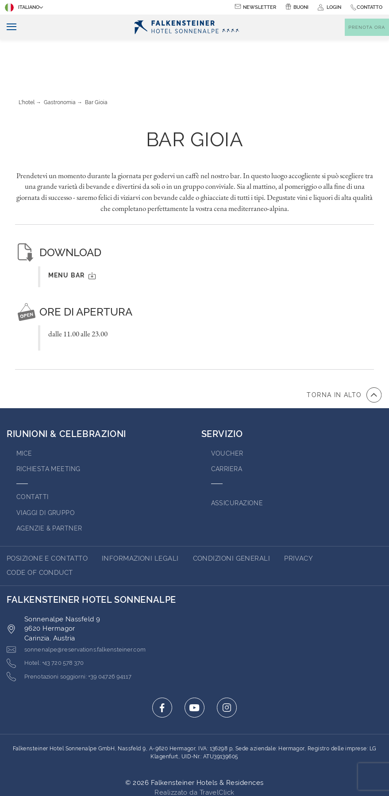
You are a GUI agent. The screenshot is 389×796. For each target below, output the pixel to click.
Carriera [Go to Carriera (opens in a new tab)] (228, 429)
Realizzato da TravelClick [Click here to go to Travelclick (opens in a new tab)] (194, 753)
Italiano (23, 7)
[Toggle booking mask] (367, 27)
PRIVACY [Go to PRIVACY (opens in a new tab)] (298, 519)
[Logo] (186, 27)
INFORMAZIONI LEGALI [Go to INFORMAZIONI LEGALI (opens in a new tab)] (140, 519)
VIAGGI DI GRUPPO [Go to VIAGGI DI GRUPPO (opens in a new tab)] (47, 473)
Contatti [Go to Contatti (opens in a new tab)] (33, 457)
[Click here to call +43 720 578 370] (51, 624)
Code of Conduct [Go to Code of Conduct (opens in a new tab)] (40, 533)
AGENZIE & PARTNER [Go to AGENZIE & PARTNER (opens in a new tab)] (51, 489)
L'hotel (27, 63)
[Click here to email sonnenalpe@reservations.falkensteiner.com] (87, 610)
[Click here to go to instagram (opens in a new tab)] (227, 669)
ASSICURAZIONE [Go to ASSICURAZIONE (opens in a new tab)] (238, 464)
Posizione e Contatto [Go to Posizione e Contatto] (47, 519)
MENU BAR (72, 235)
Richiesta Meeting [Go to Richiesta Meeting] (50, 429)
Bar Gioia (96, 63)
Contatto (369, 7)
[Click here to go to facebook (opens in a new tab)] (162, 669)
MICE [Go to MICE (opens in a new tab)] (24, 414)
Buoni (300, 7)
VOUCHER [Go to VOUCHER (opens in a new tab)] (227, 414)
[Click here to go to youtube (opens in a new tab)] (194, 669)
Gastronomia (60, 63)
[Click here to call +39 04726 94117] (79, 638)
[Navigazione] (8, 27)
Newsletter (259, 7)
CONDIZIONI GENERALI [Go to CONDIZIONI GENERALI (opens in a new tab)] (231, 519)
